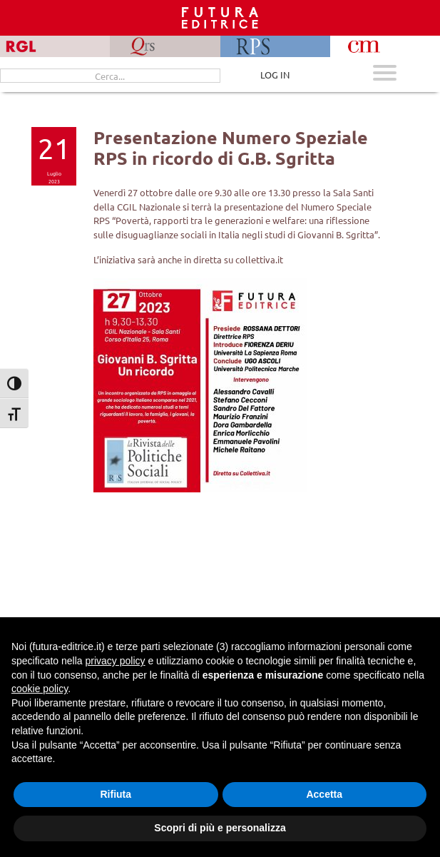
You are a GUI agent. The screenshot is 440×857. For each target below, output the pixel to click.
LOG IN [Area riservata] (275, 75)
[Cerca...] (110, 76)
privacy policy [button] (115, 660)
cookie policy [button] (39, 688)
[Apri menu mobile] (384, 74)
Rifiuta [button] (115, 794)
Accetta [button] (324, 794)
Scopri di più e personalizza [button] (219, 827)
